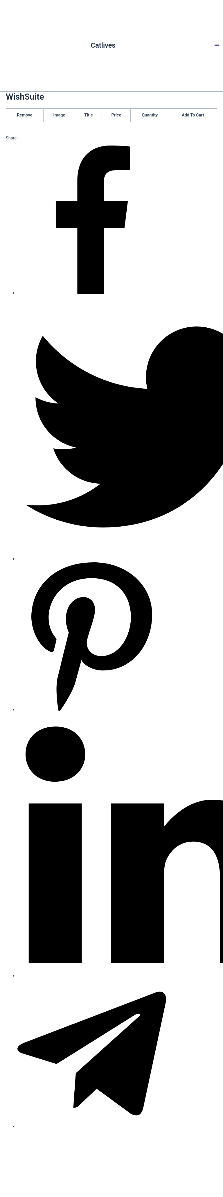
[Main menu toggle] (217, 46)
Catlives (103, 45)
